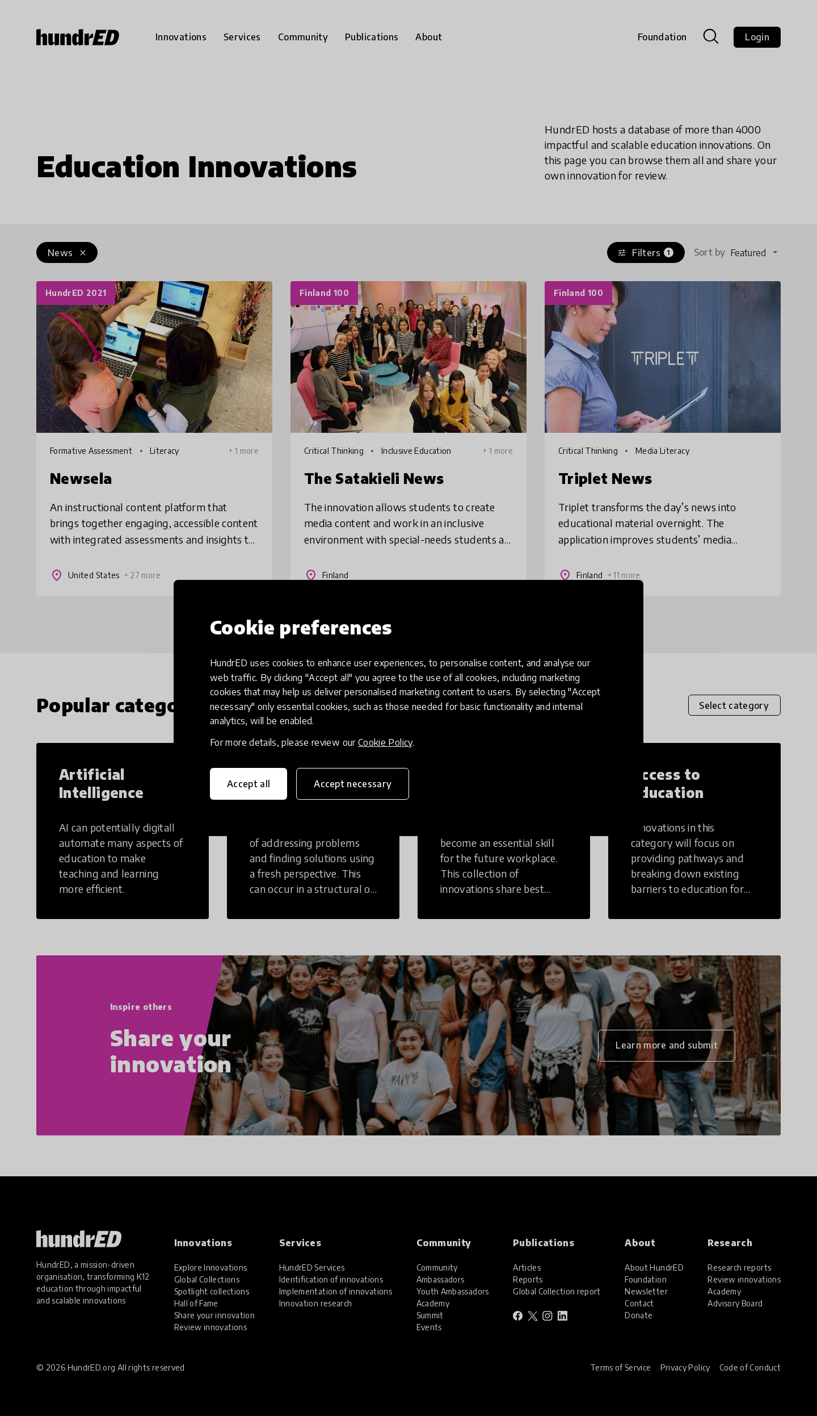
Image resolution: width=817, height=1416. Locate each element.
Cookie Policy (385, 742)
